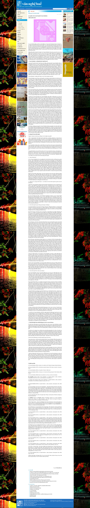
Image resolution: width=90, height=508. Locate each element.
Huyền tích (31, 491)
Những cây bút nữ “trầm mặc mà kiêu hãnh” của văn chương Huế (39, 476)
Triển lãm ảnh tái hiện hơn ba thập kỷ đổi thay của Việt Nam (70, 27)
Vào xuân (31, 490)
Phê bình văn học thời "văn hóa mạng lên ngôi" (70, 14)
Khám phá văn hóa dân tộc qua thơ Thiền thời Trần (37, 482)
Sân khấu (18, 39)
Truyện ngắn (20, 23)
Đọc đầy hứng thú (32, 478)
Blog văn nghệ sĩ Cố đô (21, 50)
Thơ (18, 21)
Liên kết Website (20, 52)
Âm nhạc (18, 32)
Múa (18, 41)
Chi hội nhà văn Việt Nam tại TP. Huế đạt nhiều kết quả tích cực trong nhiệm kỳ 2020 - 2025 (42, 472)
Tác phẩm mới (19, 46)
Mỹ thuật (18, 30)
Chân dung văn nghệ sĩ (21, 43)
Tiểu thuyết (20, 24)
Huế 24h (18, 14)
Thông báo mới (19, 16)
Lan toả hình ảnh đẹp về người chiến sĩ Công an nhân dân (70, 23)
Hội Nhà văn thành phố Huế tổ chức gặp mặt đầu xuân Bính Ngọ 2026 (39, 471)
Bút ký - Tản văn (20, 26)
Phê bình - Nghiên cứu (21, 29)
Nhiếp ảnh (19, 34)
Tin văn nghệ (19, 18)
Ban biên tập (22, 8)
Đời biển (31, 495)
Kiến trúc (19, 36)
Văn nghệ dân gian (20, 37)
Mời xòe (31, 496)
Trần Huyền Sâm (59, 467)
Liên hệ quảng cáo (29, 8)
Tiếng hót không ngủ (33, 486)
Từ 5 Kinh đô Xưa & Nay (21, 48)
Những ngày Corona (33, 489)
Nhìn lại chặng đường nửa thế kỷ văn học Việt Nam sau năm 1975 (39, 477)
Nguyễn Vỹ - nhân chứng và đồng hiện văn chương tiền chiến (38, 485)
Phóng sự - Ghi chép (21, 27)
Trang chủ (19, 11)
